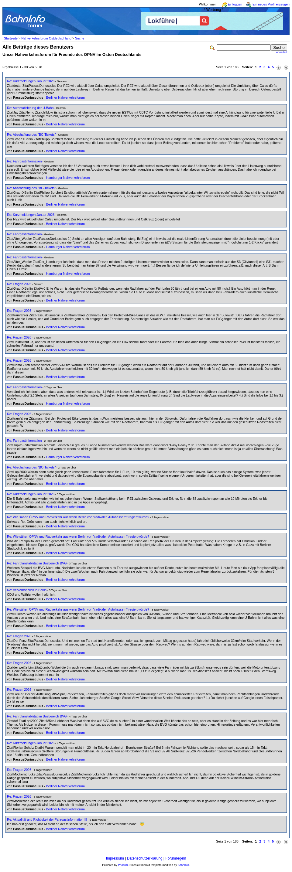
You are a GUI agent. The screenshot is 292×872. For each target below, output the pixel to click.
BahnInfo (183, 865)
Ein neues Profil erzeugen (271, 4)
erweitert (281, 52)
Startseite (11, 38)
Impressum (115, 858)
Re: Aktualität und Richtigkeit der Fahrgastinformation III (47, 819)
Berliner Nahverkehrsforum (65, 97)
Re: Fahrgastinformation (24, 161)
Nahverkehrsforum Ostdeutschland (46, 38)
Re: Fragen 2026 (19, 284)
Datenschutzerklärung (145, 858)
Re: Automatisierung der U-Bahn (30, 108)
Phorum (123, 865)
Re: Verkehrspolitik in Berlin (26, 590)
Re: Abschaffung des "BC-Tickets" (31, 134)
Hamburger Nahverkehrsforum (68, 177)
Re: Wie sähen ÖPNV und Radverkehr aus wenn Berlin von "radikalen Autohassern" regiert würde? (78, 517)
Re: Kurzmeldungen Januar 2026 (30, 81)
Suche (79, 38)
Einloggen (235, 4)
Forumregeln (175, 858)
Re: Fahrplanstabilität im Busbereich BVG (37, 563)
